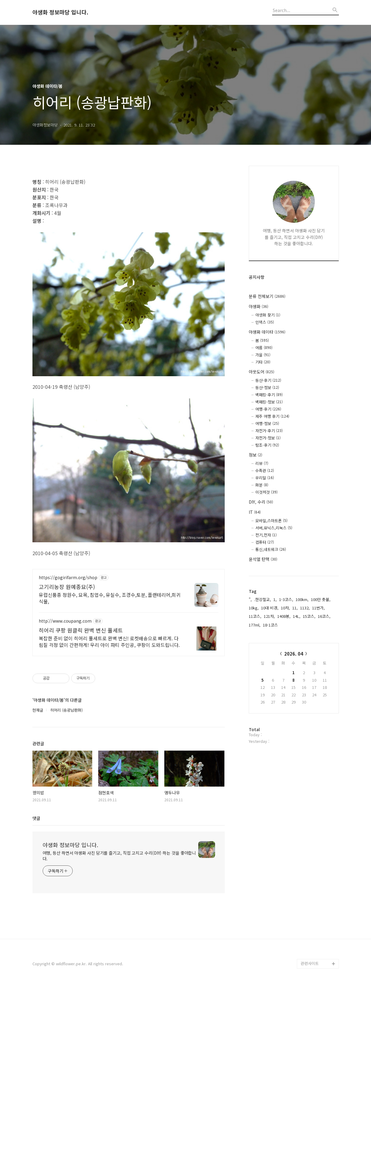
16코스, (324, 616)
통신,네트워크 (270, 549)
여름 (263, 347)
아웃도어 (261, 372)
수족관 (264, 470)
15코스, (309, 616)
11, (295, 608)
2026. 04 (293, 653)
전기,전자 (266, 535)
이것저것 (266, 492)
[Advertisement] (128, 214)
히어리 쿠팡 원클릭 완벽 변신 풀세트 (81, 798)
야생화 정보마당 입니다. (60, 12)
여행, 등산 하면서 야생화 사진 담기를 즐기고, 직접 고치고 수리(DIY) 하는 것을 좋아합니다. (119, 1023)
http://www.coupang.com (65, 788)
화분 (261, 485)
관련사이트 (310, 1131)
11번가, (318, 608)
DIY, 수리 (261, 502)
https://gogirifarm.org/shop (68, 745)
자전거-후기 (269, 430)
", (250, 599)
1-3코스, (286, 599)
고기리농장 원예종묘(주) (67, 754)
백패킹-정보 (269, 402)
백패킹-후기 (269, 394)
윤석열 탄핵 (263, 559)
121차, (269, 616)
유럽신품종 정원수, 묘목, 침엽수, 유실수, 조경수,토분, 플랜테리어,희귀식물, (110, 765)
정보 (255, 455)
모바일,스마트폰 (271, 520)
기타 (262, 362)
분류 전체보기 (267, 296)
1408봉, (283, 616)
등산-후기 (268, 380)
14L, (296, 616)
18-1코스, (271, 625)
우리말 (264, 478)
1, (275, 599)
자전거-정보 (268, 438)
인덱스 (264, 322)
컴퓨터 (264, 542)
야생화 (258, 306)
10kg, (254, 608)
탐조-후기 (267, 445)
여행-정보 (267, 423)
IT (255, 512)
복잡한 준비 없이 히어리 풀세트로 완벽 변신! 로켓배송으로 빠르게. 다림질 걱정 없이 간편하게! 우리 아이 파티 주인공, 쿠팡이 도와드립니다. (109, 809)
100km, (302, 599)
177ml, (254, 625)
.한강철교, (262, 599)
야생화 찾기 (267, 315)
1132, (305, 608)
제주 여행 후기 (272, 416)
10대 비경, (269, 608)
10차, (285, 608)
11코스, (255, 616)
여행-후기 (268, 409)
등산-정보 (267, 387)
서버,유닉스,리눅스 (273, 528)
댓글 (36, 986)
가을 (262, 355)
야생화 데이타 (267, 332)
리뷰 (261, 463)
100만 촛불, (320, 599)
